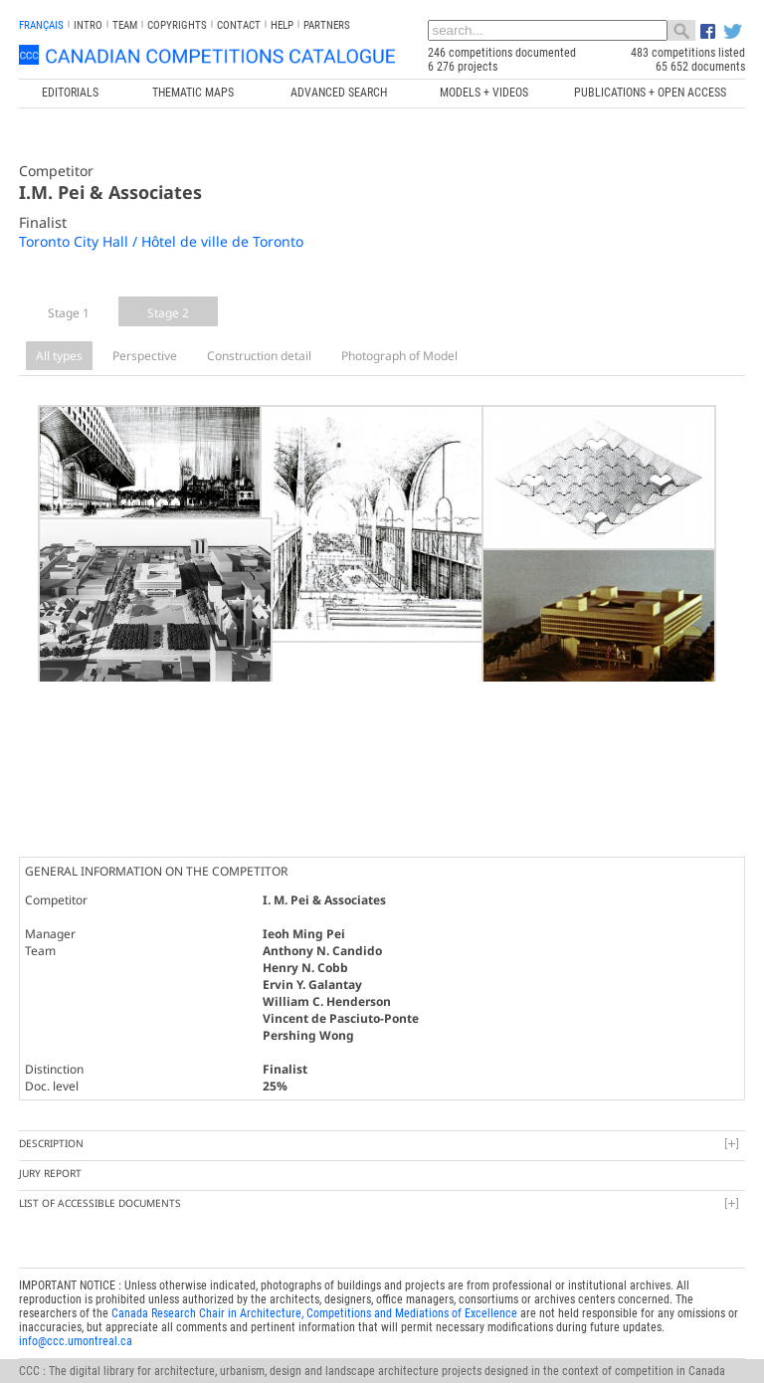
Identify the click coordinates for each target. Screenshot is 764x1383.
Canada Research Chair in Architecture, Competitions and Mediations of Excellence (314, 1293)
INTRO (88, 25)
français (41, 25)
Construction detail (259, 355)
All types (59, 355)
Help (282, 25)
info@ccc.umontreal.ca (75, 1321)
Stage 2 (168, 312)
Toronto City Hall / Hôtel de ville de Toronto (161, 241)
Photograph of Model (399, 355)
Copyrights (177, 25)
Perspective (144, 355)
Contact (239, 25)
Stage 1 (69, 312)
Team (124, 25)
